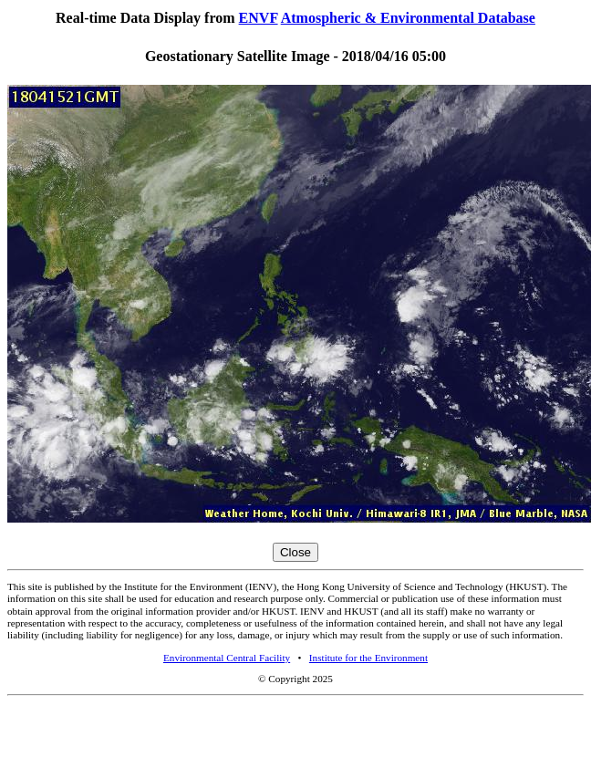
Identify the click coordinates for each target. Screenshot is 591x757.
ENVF (258, 18)
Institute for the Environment (368, 657)
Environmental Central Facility (226, 657)
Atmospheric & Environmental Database (408, 18)
